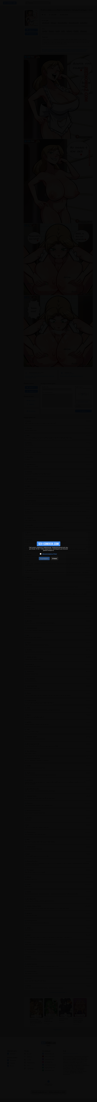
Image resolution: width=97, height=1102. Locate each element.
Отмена (54, 558)
